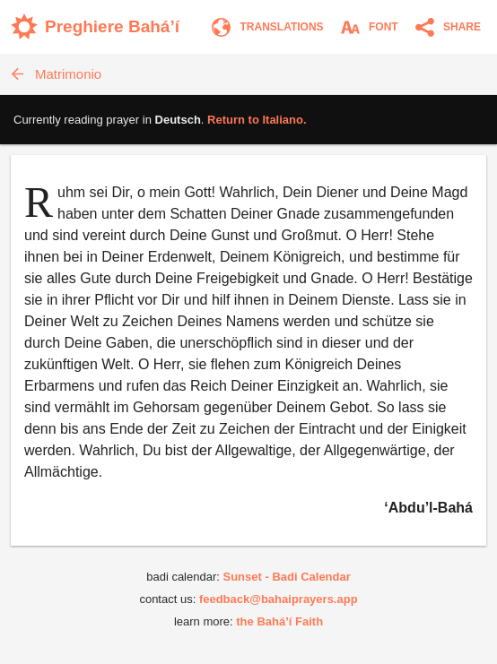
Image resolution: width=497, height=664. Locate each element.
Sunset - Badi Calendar (286, 576)
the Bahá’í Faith (279, 621)
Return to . (257, 119)
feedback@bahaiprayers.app (278, 599)
